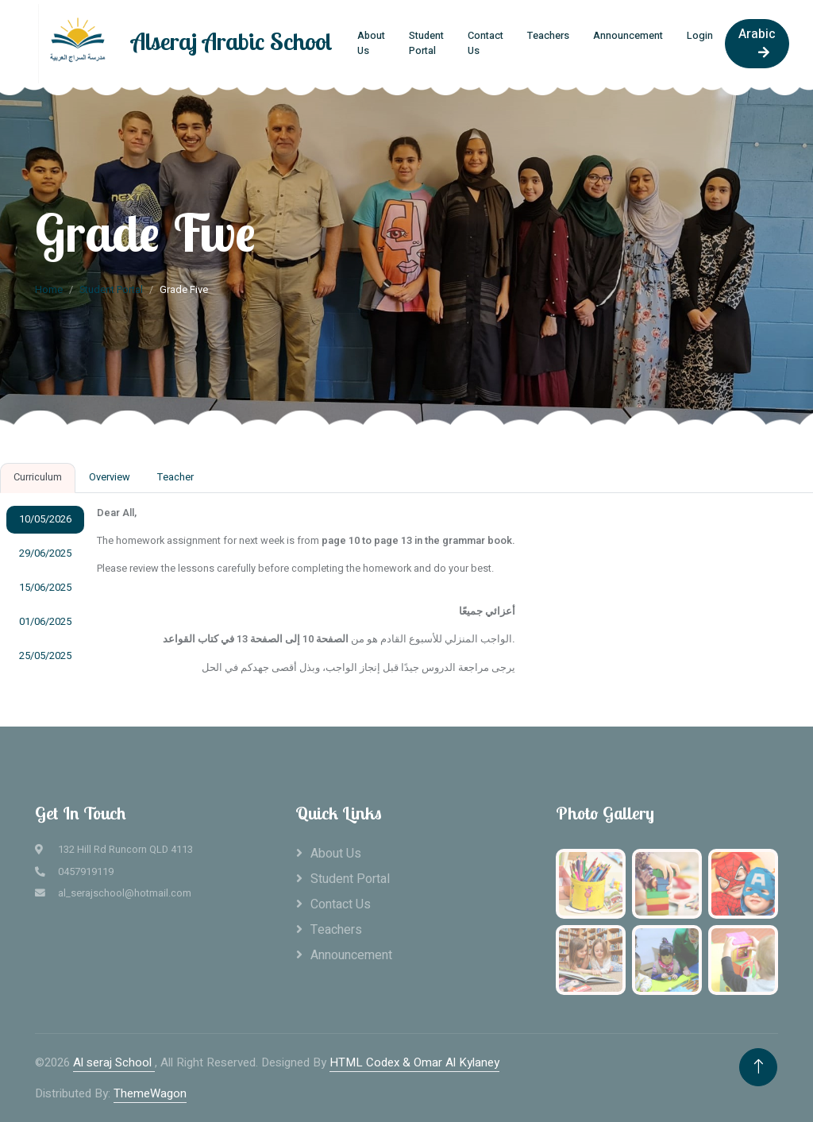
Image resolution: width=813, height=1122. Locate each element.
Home (49, 290)
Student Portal (426, 43)
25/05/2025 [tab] (45, 656)
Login (700, 36)
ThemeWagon (150, 1093)
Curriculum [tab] (37, 477)
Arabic (757, 42)
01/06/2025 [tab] (45, 622)
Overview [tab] (109, 477)
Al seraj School (114, 1062)
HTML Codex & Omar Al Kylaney (414, 1062)
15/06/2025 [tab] (45, 587)
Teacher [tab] (175, 477)
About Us (371, 43)
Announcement (628, 36)
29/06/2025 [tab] (45, 553)
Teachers (548, 36)
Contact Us (485, 43)
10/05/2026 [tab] (45, 519)
